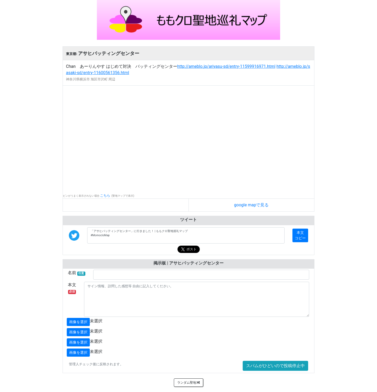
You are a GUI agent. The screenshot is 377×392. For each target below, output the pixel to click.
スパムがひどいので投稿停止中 (275, 365)
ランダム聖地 (188, 382)
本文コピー (300, 235)
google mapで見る (251, 204)
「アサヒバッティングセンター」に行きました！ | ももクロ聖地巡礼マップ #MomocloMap (186, 235)
